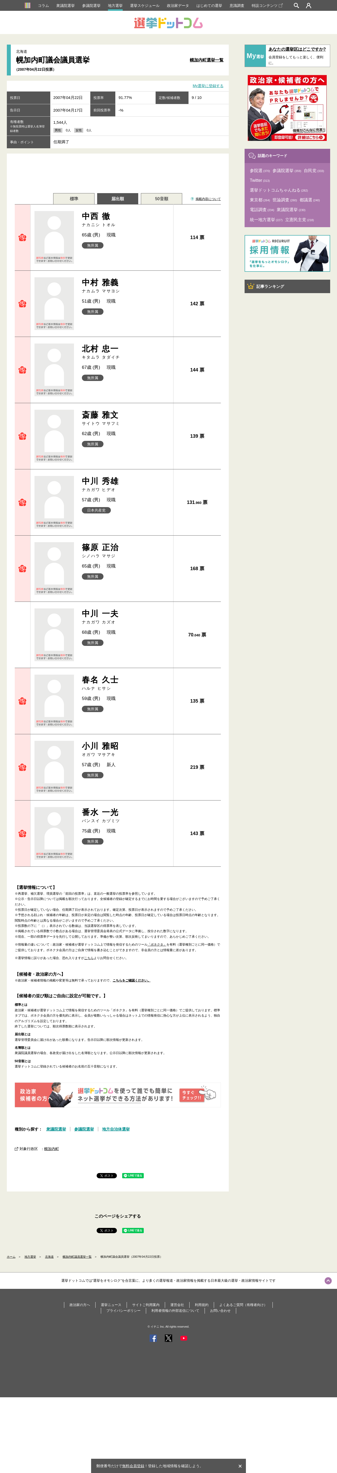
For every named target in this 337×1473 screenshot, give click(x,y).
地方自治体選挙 (116, 1129)
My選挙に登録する (208, 86)
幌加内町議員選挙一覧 (77, 1256)
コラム (43, 5)
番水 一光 (125, 815)
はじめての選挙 (209, 5)
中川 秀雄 (125, 484)
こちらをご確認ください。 (132, 980)
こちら (89, 958)
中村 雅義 (125, 286)
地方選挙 (115, 5)
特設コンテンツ (267, 5)
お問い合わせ (220, 1311)
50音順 (161, 199)
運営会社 (177, 1305)
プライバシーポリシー (123, 1311)
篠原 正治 (125, 551)
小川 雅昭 (125, 749)
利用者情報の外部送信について (175, 1311)
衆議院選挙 (65, 5)
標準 (74, 199)
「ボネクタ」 (156, 944)
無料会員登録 (133, 1466)
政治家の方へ (80, 1305)
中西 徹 (125, 219)
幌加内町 (51, 1149)
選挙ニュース (111, 1305)
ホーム (11, 1256)
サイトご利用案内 (146, 1305)
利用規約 (202, 1305)
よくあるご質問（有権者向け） (243, 1305)
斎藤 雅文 (125, 418)
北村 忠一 (125, 352)
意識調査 (237, 5)
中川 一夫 (125, 617)
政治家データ (178, 5)
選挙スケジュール (145, 5)
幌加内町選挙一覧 (207, 60)
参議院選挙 (91, 5)
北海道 (49, 1256)
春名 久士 (125, 683)
